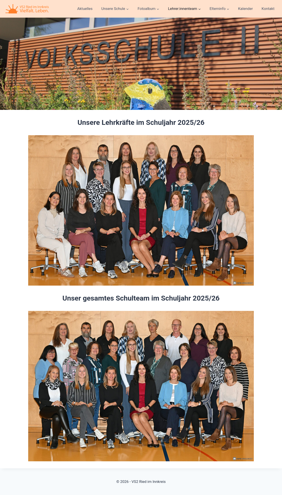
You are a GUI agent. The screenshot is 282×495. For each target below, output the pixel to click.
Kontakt (268, 8)
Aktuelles (85, 8)
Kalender (245, 8)
